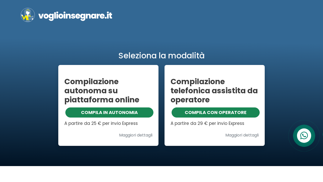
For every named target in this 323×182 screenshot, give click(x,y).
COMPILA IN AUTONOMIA (109, 112)
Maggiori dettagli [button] (135, 135)
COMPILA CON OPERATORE (216, 112)
